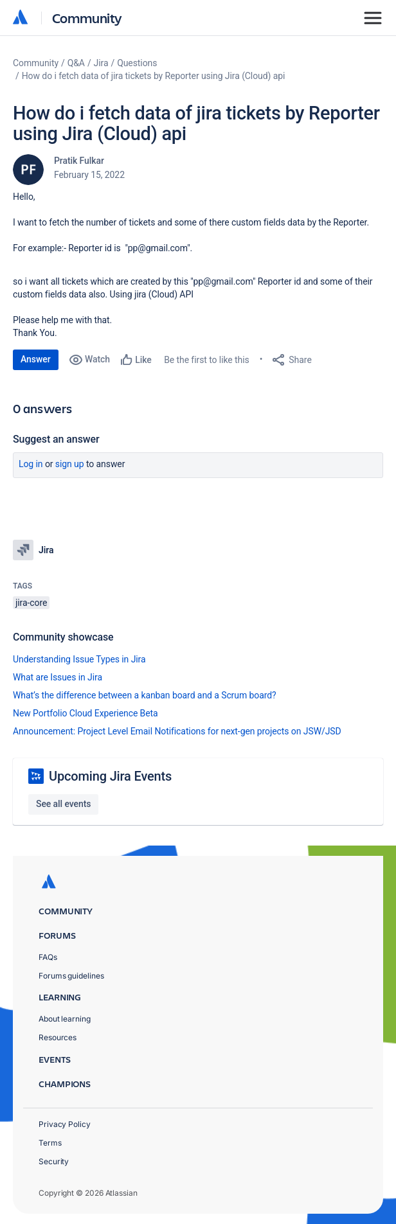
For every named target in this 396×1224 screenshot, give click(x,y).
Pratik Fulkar (79, 160)
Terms (50, 1143)
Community (87, 17)
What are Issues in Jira (57, 677)
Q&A (76, 63)
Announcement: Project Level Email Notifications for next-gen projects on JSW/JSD (177, 731)
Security (54, 1161)
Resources (57, 1037)
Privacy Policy (65, 1124)
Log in (31, 464)
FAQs (48, 957)
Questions (137, 63)
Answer (36, 359)
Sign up (69, 464)
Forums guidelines (71, 975)
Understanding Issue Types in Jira (79, 659)
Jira (101, 63)
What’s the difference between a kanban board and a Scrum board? (144, 695)
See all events (63, 804)
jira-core (31, 603)
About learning (65, 1019)
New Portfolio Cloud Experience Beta (85, 713)
